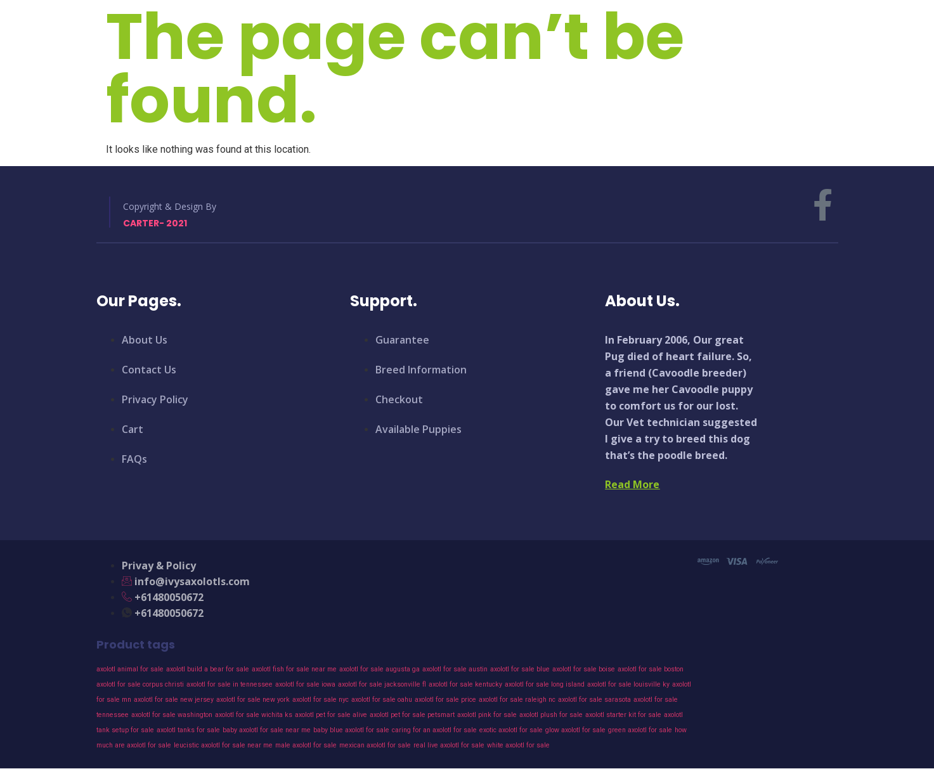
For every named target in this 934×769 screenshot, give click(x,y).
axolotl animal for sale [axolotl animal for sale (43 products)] (130, 669)
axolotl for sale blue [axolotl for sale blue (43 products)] (520, 669)
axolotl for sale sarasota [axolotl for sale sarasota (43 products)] (594, 699)
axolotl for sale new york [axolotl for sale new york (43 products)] (253, 699)
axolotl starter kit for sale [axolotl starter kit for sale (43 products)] (623, 715)
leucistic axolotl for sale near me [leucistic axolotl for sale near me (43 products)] (223, 745)
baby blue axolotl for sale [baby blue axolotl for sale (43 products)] (351, 730)
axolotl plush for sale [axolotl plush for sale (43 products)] (551, 715)
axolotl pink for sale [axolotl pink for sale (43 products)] (487, 715)
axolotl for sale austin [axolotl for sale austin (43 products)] (455, 669)
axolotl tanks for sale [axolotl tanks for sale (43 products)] (188, 730)
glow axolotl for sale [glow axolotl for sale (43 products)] (575, 730)
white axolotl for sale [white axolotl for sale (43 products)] (518, 745)
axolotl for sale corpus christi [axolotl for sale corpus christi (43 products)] (140, 684)
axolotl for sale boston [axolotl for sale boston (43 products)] (651, 669)
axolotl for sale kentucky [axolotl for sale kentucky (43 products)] (465, 684)
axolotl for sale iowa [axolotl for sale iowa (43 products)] (305, 684)
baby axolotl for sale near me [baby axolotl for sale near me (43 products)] (267, 730)
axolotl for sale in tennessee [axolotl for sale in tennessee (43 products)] (229, 684)
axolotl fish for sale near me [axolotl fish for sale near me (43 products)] (294, 669)
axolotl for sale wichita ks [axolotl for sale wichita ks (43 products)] (253, 715)
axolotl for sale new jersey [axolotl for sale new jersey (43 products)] (174, 699)
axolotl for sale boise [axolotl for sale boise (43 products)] (583, 669)
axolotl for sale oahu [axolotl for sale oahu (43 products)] (381, 699)
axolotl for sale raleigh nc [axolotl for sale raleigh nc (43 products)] (517, 699)
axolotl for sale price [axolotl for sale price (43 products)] (445, 699)
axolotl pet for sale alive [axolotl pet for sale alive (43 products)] (331, 715)
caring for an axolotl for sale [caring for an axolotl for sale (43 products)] (434, 730)
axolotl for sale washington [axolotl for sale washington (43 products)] (171, 715)
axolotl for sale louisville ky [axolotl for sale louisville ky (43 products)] (628, 684)
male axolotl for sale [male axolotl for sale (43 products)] (306, 745)
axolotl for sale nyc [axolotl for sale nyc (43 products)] (320, 699)
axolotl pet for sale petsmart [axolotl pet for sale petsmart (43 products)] (412, 715)
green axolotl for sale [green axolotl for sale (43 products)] (640, 730)
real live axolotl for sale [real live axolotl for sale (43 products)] (448, 745)
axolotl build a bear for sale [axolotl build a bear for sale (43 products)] (207, 669)
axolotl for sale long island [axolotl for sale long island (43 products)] (545, 684)
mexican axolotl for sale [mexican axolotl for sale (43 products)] (375, 745)
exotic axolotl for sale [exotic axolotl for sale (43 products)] (511, 730)
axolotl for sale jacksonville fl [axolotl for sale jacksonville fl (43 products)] (382, 684)
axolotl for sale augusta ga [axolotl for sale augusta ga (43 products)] (379, 669)
